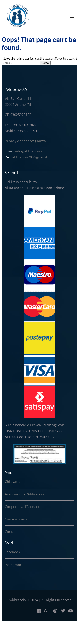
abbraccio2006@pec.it (29, 157)
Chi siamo (12, 481)
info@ (19, 151)
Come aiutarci (16, 519)
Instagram (13, 564)
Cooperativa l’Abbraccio (24, 506)
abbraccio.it (33, 151)
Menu (72, 16)
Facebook (12, 552)
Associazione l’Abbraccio (24, 494)
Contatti (11, 531)
